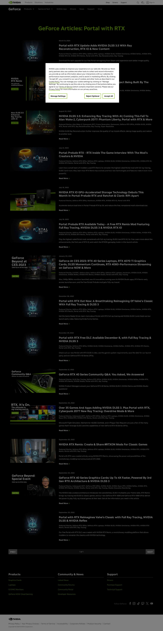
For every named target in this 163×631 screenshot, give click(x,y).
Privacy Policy (54, 89)
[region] (82, 83)
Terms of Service (65, 87)
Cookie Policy (54, 82)
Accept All (108, 96)
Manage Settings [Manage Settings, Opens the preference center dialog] (58, 96)
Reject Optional (92, 96)
